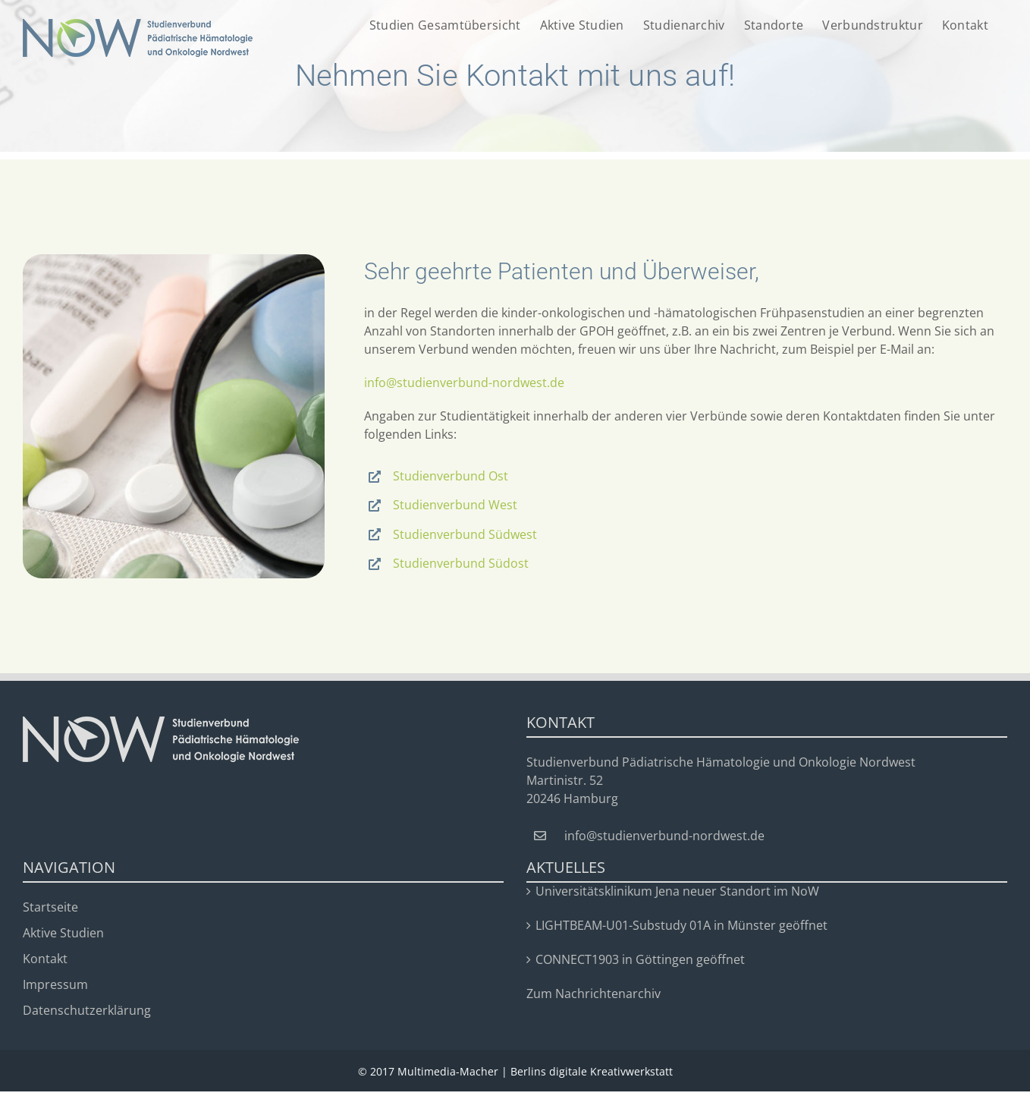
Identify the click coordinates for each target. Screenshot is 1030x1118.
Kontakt (45, 958)
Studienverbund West (455, 504)
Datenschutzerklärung (87, 1010)
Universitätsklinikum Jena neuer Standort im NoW (677, 891)
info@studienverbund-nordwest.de (464, 382)
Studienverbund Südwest (465, 534)
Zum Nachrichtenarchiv (593, 993)
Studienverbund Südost (461, 563)
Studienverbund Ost (450, 476)
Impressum (55, 984)
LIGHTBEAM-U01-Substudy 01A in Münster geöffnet (681, 925)
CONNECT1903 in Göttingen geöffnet (640, 959)
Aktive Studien (63, 932)
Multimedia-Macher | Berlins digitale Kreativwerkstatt (535, 1071)
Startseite (50, 907)
